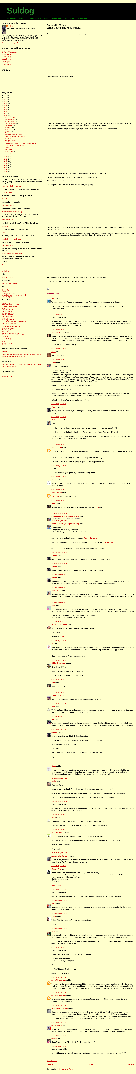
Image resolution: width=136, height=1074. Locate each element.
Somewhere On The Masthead (11, 186)
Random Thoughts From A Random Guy (14, 321)
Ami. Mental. (6, 325)
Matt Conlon (56, 448)
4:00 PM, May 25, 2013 (58, 814)
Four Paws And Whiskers (10, 283)
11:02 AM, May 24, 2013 (59, 552)
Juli (52, 644)
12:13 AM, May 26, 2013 (59, 853)
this (97, 507)
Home (91, 1064)
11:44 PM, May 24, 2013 (59, 716)
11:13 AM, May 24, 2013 (59, 563)
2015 (5, 112)
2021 (5, 99)
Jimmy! (4, 341)
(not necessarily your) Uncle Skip (65, 517)
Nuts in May (56, 885)
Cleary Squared (7, 343)
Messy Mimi (5, 226)
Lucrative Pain (6, 303)
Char (53, 706)
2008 (5, 165)
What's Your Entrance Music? (64, 27)
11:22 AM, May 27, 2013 (59, 900)
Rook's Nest (5, 271)
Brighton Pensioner (59, 1008)
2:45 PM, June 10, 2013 (59, 1057)
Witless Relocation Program (10, 333)
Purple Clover (6, 56)
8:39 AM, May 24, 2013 (58, 466)
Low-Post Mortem (10, 142)
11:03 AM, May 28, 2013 (59, 913)
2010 (5, 161)
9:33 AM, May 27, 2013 (58, 889)
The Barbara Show (8, 340)
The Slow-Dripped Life (9, 323)
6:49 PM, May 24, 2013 (58, 660)
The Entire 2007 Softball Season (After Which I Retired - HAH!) (22, 364)
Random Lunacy (7, 338)
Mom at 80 (8, 138)
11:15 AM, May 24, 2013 (59, 587)
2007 (5, 167)
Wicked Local (6, 59)
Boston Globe (6, 54)
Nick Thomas (6, 345)
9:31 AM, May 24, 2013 (58, 500)
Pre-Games (8, 133)
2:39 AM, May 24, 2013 (58, 359)
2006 (5, 169)
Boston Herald (6, 51)
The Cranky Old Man (8, 245)
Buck (53, 363)
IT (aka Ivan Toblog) (59, 625)
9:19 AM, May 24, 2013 (58, 489)
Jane (53, 352)
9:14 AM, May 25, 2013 (58, 763)
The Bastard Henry (8, 316)
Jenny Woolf (56, 1025)
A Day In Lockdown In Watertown (14, 145)
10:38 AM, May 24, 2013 (59, 513)
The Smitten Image (8, 205)
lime (53, 931)
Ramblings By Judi (8, 320)
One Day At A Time (8, 313)
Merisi (3, 265)
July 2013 (8, 127)
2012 (5, 157)
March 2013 (9, 151)
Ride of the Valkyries (92, 538)
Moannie (4, 351)
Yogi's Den (5, 331)
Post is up (55, 497)
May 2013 (8, 131)
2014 (5, 114)
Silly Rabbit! (5, 336)
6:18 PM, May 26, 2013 (58, 866)
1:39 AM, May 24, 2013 (58, 314)
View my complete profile (10, 43)
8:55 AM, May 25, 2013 (58, 729)
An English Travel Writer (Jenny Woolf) (14, 295)
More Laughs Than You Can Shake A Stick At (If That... (21, 143)
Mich (53, 605)
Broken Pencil (6, 63)
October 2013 (9, 121)
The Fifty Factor (7, 311)
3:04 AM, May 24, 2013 (58, 404)
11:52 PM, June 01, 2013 (59, 1046)
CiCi (53, 719)
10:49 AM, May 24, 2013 (59, 521)
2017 (5, 108)
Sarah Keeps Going (8, 310)
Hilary (53, 504)
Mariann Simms (58, 333)
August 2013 (9, 125)
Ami (53, 682)
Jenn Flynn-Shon (58, 980)
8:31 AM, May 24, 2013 (58, 444)
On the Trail (108, 542)
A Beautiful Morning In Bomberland (15, 136)
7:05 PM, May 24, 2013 (58, 692)
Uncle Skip (5, 199)
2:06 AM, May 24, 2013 (58, 329)
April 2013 (8, 149)
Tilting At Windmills (8, 328)
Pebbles (4, 292)
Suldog (20, 10)
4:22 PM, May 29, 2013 (58, 992)
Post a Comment (52, 1061)
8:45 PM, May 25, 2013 (58, 829)
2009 (5, 163)
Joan (53, 817)
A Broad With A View (8, 293)
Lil (52, 469)
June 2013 (8, 129)
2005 (5, 171)
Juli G (3, 308)
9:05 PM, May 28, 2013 (58, 977)
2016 (5, 110)
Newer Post (51, 1064)
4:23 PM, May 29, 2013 (58, 1005)
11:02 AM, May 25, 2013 (59, 801)
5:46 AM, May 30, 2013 (58, 1022)
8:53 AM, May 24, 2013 (58, 476)
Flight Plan (5, 318)
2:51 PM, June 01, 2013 (59, 1035)
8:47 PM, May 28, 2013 (58, 947)
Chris (53, 298)
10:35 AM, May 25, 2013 (59, 778)
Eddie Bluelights (58, 663)
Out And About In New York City (12, 212)
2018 (5, 105)
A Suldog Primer (7, 376)
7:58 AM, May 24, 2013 (58, 417)
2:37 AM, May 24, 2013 (58, 348)
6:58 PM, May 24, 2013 (58, 679)
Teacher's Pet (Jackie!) (9, 220)
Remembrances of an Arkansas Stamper (15, 335)
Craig (53, 781)
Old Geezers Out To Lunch (10, 305)
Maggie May (56, 869)
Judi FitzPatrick (58, 833)
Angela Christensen (59, 856)
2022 (5, 97)
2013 (5, 116)
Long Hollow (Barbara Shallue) (11, 239)
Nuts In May (5, 290)
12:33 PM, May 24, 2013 (59, 621)
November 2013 (10, 119)
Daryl (53, 903)
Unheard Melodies (7, 277)
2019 (5, 103)
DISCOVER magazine (9, 53)
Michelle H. (56, 420)
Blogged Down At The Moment (11, 326)
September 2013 (10, 123)
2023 (5, 95)
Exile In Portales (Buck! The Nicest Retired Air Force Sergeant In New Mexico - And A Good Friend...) (22, 355)
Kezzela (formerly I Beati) (10, 306)
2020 (5, 101)
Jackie (54, 1038)
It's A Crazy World (7, 330)
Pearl (53, 916)
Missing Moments (7, 315)
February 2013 (10, 153)
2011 (5, 159)
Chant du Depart (7, 192)
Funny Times (6, 61)
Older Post (130, 1064)
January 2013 (9, 155)
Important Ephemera (11, 140)
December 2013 (10, 118)
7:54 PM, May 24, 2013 (58, 703)
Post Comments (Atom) (65, 1069)
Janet (53, 480)
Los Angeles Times (8, 58)
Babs (53, 766)
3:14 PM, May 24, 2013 (58, 641)
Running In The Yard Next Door (12, 253)
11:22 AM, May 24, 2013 (59, 602)
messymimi (56, 695)
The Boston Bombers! (9, 366)
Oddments (8, 147)
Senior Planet (6, 64)
